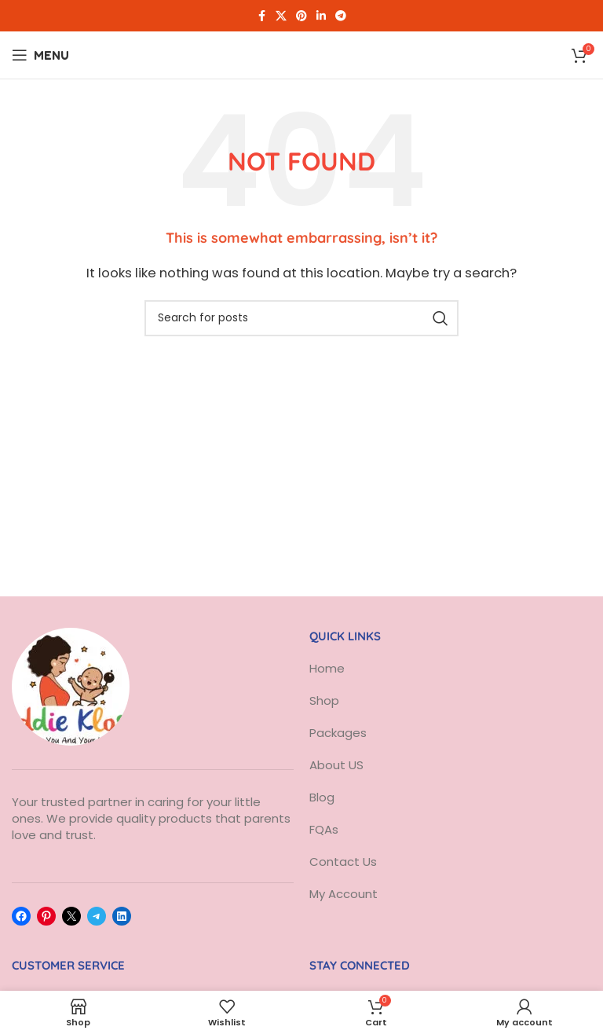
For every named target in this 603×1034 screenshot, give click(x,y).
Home (327, 668)
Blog (321, 797)
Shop (324, 700)
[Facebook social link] (261, 16)
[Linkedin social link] (321, 16)
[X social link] (281, 16)
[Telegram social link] (341, 16)
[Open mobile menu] (40, 55)
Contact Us (343, 861)
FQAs (323, 829)
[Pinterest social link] (301, 16)
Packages (338, 732)
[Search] (301, 318)
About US (338, 765)
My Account (343, 894)
